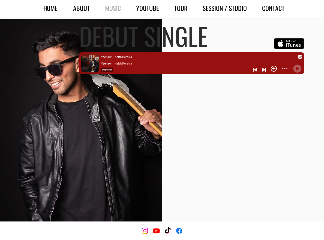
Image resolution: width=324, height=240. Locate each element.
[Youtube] (156, 231)
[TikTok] (168, 231)
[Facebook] (179, 231)
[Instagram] (145, 231)
